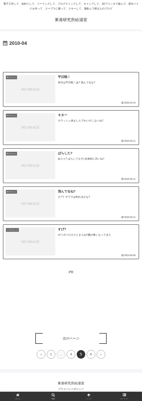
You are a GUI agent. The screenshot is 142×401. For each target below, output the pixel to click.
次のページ (71, 338)
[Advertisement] (71, 57)
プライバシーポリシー (71, 389)
